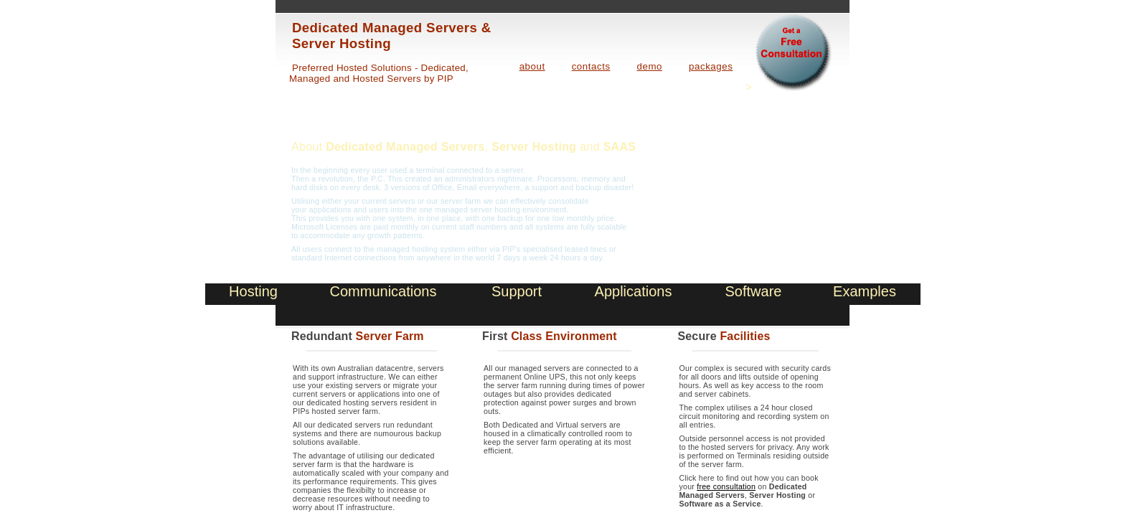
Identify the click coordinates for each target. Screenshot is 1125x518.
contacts (591, 66)
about (532, 66)
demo (649, 66)
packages (711, 66)
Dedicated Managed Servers (405, 147)
